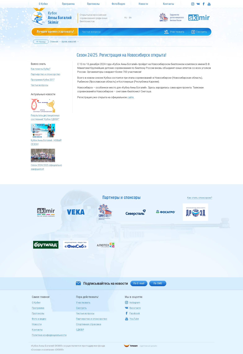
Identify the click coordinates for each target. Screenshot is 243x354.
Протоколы (38, 313)
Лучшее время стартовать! (55, 31)
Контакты (37, 329)
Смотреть (81, 308)
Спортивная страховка (88, 324)
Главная (54, 41)
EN (130, 17)
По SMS (158, 283)
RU (125, 17)
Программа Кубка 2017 (43, 79)
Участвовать (83, 302)
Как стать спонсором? (199, 197)
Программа (38, 308)
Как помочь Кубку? (40, 69)
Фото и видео (39, 319)
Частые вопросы (39, 85)
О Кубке (36, 302)
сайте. (130, 97)
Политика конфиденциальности (49, 335)
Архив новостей (69, 41)
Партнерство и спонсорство (91, 319)
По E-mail (138, 283)
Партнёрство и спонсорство (45, 74)
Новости (37, 324)
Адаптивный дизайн (140, 346)
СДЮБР (80, 329)
